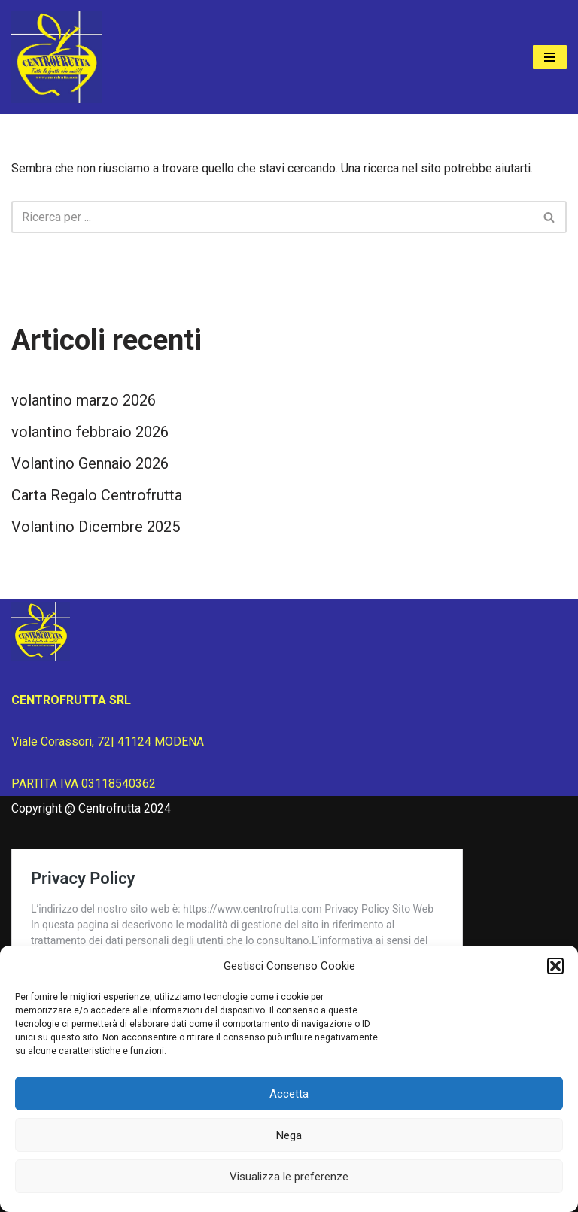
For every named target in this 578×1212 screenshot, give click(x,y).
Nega (289, 1135)
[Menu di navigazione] (550, 57)
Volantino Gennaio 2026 (90, 463)
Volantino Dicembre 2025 (95, 527)
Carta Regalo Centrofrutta (96, 495)
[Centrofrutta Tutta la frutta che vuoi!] (56, 57)
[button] (555, 966)
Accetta (289, 1094)
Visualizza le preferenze (289, 1176)
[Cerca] (272, 217)
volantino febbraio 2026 (90, 432)
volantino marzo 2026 (83, 400)
